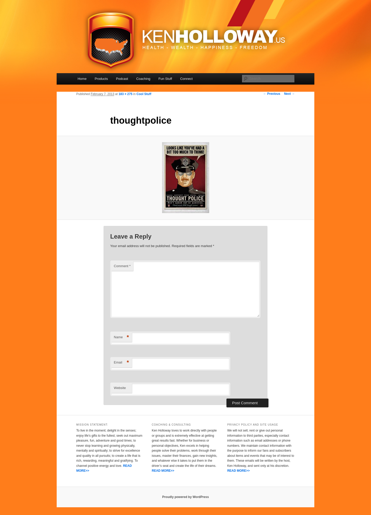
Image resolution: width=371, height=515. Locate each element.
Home (82, 79)
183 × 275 (125, 94)
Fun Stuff (165, 79)
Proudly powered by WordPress (185, 497)
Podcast (122, 79)
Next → (289, 94)
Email (121, 362)
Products (101, 79)
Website (120, 388)
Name (121, 337)
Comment (122, 266)
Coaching (143, 79)
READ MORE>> (163, 470)
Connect (186, 79)
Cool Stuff (144, 94)
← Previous (271, 94)
